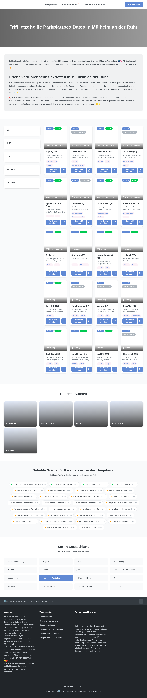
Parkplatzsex (51, 4)
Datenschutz (68, 686)
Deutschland (21, 601)
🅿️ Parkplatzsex (9, 601)
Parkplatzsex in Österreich (50, 633)
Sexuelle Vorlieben (47, 625)
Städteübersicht (46, 617)
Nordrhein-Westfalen (35, 601)
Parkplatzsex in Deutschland (51, 629)
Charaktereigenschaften (49, 621)
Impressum (79, 686)
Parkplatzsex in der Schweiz (51, 637)
